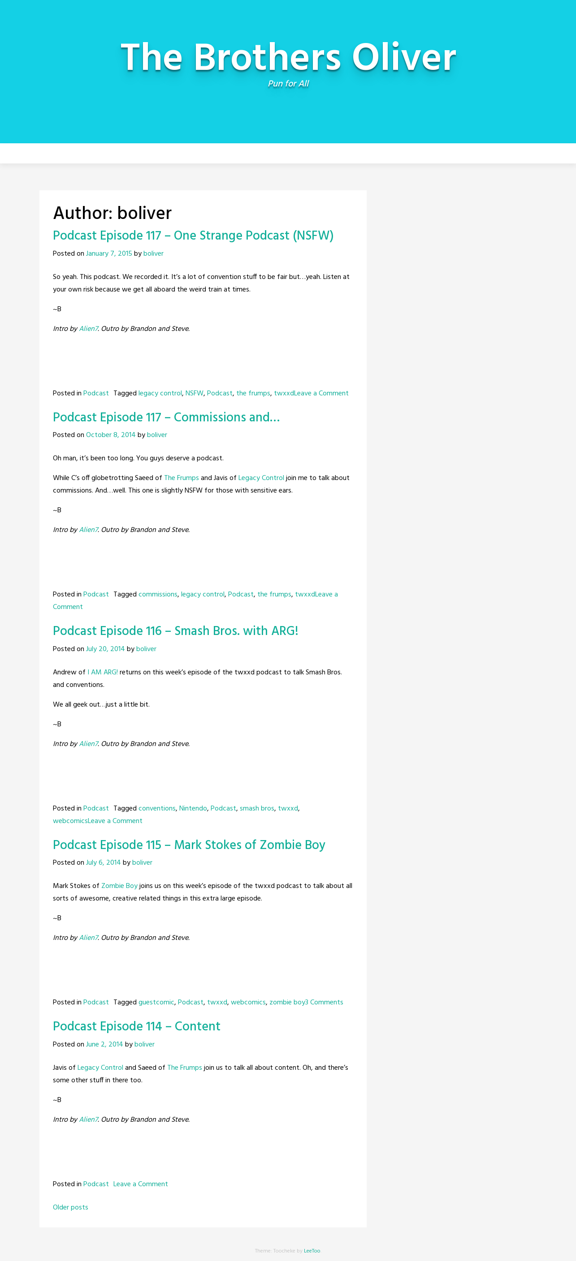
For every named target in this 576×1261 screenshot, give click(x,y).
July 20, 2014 (105, 649)
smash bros (257, 809)
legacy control (160, 393)
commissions (158, 594)
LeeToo (312, 1251)
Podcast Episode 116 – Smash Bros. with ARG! (176, 632)
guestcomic (156, 1002)
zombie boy (287, 1002)
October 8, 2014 (111, 435)
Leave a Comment (321, 393)
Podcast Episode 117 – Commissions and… (166, 418)
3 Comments (324, 1002)
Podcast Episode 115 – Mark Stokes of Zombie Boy (189, 846)
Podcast (96, 393)
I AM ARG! (102, 672)
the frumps (253, 393)
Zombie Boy (119, 886)
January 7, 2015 (109, 254)
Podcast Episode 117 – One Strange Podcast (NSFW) (193, 236)
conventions (157, 809)
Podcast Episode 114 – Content (137, 1027)
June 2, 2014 (104, 1045)
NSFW (195, 393)
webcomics (70, 821)
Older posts (70, 1208)
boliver (153, 254)
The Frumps (181, 478)
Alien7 (88, 329)
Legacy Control (261, 478)
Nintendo (193, 809)
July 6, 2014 (103, 863)
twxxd (284, 393)
